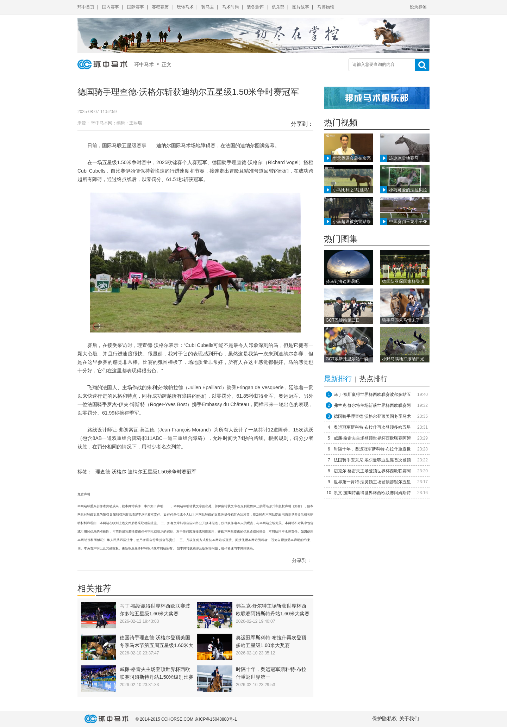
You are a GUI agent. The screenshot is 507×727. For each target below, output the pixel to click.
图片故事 (300, 7)
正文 (165, 64)
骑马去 (207, 7)
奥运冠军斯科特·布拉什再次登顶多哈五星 (372, 427)
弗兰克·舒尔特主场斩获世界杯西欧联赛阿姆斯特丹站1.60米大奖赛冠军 (272, 613)
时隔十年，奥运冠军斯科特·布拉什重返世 (372, 449)
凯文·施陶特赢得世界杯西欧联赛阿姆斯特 (372, 492)
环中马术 (145, 64)
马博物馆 (325, 7)
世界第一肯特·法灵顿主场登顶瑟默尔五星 (372, 481)
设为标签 (418, 7)
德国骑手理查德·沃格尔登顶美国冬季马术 (372, 416)
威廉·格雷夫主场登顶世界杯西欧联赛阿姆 (372, 438)
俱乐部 (278, 7)
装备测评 (255, 7)
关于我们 (409, 718)
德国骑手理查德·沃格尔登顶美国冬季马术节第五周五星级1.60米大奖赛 (156, 645)
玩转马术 (185, 7)
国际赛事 (135, 7)
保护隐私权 (384, 718)
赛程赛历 (160, 7)
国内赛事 (110, 7)
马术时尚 (230, 7)
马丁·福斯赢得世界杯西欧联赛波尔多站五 (372, 394)
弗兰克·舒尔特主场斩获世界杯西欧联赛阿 (372, 405)
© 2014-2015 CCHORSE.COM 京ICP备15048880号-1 (186, 719)
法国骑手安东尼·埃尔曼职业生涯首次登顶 (372, 460)
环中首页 (85, 7)
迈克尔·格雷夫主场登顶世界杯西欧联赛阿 (372, 470)
